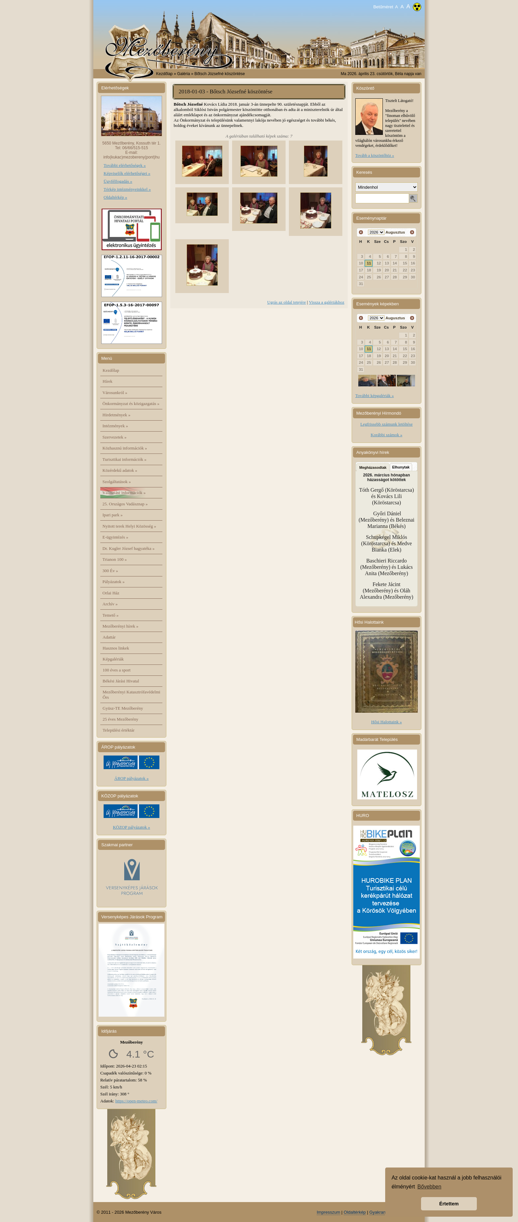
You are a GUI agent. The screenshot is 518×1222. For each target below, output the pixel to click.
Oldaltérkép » (115, 197)
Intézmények (115, 425)
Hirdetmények (116, 414)
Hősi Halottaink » (386, 721)
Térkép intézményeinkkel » (127, 189)
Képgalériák (113, 659)
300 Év (110, 570)
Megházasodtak (373, 467)
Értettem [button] (449, 1203)
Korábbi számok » (386, 434)
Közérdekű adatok (120, 470)
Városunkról (115, 392)
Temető (111, 615)
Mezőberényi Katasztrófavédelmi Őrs (131, 694)
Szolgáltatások (117, 481)
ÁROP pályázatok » (131, 778)
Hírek (108, 381)
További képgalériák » (374, 395)
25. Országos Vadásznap (125, 503)
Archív (110, 603)
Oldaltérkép (355, 1212)
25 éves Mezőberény (120, 719)
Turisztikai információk (124, 459)
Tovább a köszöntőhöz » (374, 155)
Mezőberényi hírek (120, 626)
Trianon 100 (115, 559)
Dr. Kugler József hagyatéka (129, 548)
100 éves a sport (116, 669)
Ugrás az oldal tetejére (286, 302)
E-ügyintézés (116, 537)
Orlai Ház (111, 592)
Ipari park (113, 514)
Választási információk (124, 492)
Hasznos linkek (116, 648)
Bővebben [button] (429, 1186)
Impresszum (328, 1212)
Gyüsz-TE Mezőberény (123, 708)
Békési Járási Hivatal (121, 680)
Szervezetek (115, 437)
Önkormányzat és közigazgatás (131, 403)
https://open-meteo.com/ (136, 1100)
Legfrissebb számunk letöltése (386, 424)
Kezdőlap (164, 73)
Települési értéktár (118, 730)
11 (369, 263)
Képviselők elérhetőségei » (127, 173)
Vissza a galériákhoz (326, 302)
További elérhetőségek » (125, 165)
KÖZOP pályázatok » (131, 827)
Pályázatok (114, 581)
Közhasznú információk (125, 448)
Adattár (109, 637)
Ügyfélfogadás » (118, 181)
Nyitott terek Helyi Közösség (129, 526)
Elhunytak (401, 467)
